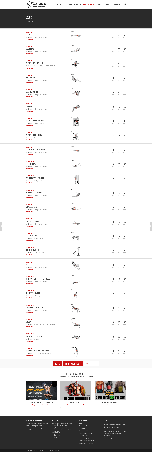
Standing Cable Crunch (35, 178)
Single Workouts (89, 4)
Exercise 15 (30, 233)
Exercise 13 (30, 204)
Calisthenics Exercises (86, 441)
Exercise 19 (30, 291)
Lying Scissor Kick (33, 221)
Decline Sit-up (31, 235)
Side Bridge (30, 48)
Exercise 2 (29, 46)
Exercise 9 (29, 147)
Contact (55, 437)
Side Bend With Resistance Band (38, 350)
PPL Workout (83, 436)
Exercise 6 (29, 104)
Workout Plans (103, 4)
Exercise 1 (29, 32)
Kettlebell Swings (33, 293)
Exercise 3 (29, 61)
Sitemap (56, 450)
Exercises (77, 4)
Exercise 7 (29, 118)
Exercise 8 (29, 133)
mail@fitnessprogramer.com (115, 425)
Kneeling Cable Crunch (34, 250)
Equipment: (29, 37)
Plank (28, 34)
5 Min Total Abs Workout (110, 402)
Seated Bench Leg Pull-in (35, 63)
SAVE (57, 363)
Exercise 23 (30, 348)
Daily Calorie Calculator (87, 433)
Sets (113, 37)
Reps (119, 37)
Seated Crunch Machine (35, 120)
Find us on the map (112, 427)
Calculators (67, 4)
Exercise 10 (30, 161)
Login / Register (116, 4)
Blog (80, 423)
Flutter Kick (31, 163)
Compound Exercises (86, 443)
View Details (30, 39)
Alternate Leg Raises (34, 192)
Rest (124, 37)
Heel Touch (30, 264)
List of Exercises (84, 438)
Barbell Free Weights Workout (41, 402)
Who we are (57, 435)
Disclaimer (82, 428)
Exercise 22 (30, 334)
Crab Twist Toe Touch (34, 307)
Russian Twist (31, 77)
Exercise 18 (30, 276)
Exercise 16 (30, 248)
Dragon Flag (30, 321)
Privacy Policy (83, 426)
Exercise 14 (30, 219)
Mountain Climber (32, 91)
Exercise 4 (29, 75)
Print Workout (73, 363)
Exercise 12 (30, 190)
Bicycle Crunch (32, 206)
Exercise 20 (30, 305)
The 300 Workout (75, 402)
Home (59, 4)
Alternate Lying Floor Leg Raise (38, 278)
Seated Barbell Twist (34, 135)
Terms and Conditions (86, 431)
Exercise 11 (30, 176)
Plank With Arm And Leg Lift (36, 149)
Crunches (29, 106)
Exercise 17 (30, 262)
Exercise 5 (29, 89)
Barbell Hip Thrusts (34, 336)
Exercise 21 (30, 319)
